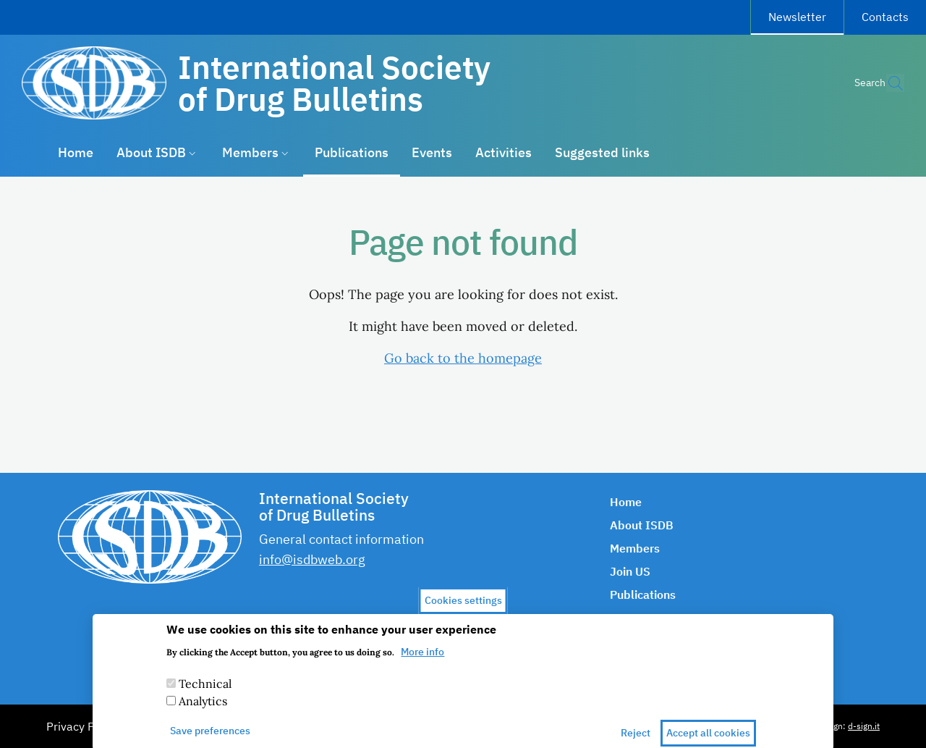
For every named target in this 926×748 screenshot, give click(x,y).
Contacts (885, 16)
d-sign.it (864, 725)
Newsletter (806, 14)
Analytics (203, 710)
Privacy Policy (82, 726)
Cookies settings (463, 609)
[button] (887, 83)
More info (422, 661)
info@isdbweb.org (312, 559)
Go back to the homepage (463, 358)
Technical (205, 693)
